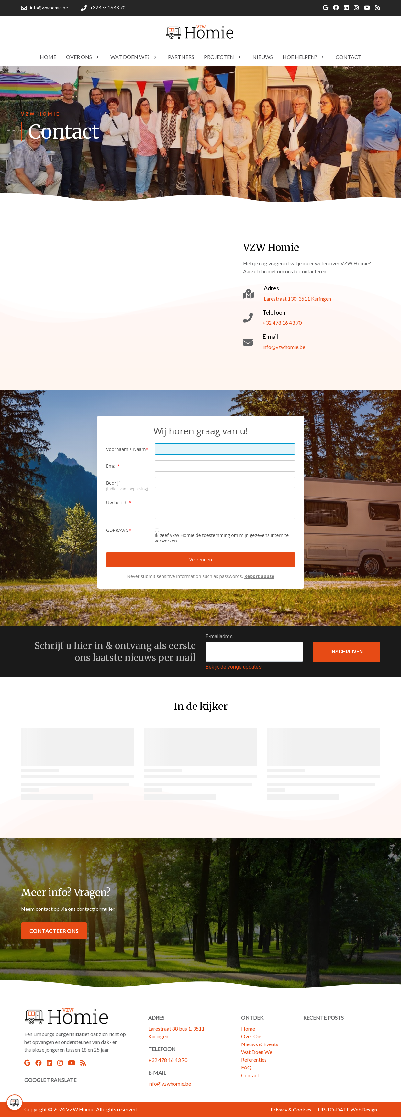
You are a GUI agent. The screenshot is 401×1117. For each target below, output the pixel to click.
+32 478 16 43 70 (167, 1060)
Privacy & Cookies (291, 1109)
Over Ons (251, 1036)
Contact (250, 1075)
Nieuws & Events (259, 1044)
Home (248, 1028)
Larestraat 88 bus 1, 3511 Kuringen (176, 1032)
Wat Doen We (256, 1052)
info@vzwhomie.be (169, 1083)
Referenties (254, 1059)
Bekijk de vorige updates (234, 667)
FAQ (246, 1067)
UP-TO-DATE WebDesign (347, 1109)
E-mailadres (219, 636)
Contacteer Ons (54, 931)
